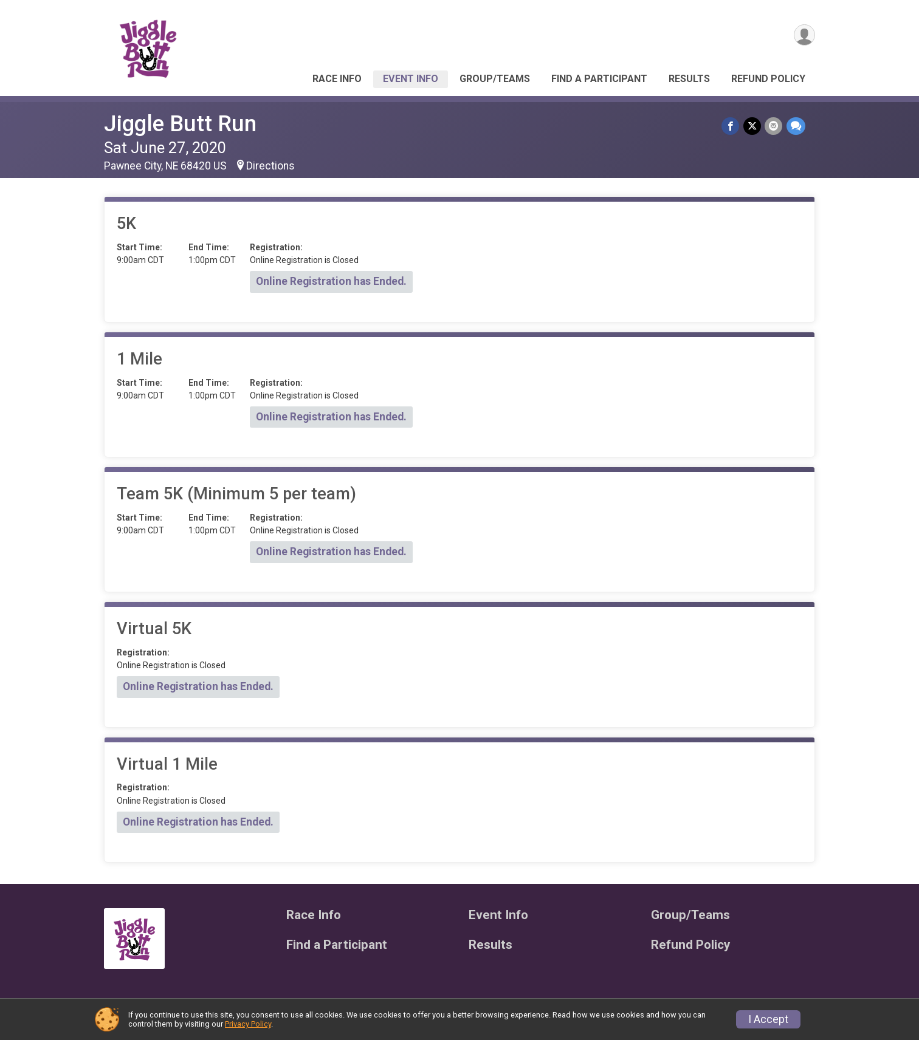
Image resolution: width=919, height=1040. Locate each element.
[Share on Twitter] (753, 126)
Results (689, 78)
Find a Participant (599, 78)
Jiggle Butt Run (180, 124)
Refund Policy (768, 78)
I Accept (768, 1019)
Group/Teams (495, 78)
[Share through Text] (795, 126)
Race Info (337, 78)
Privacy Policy (248, 1023)
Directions (270, 166)
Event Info (410, 78)
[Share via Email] (774, 126)
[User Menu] (804, 35)
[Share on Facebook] (731, 126)
